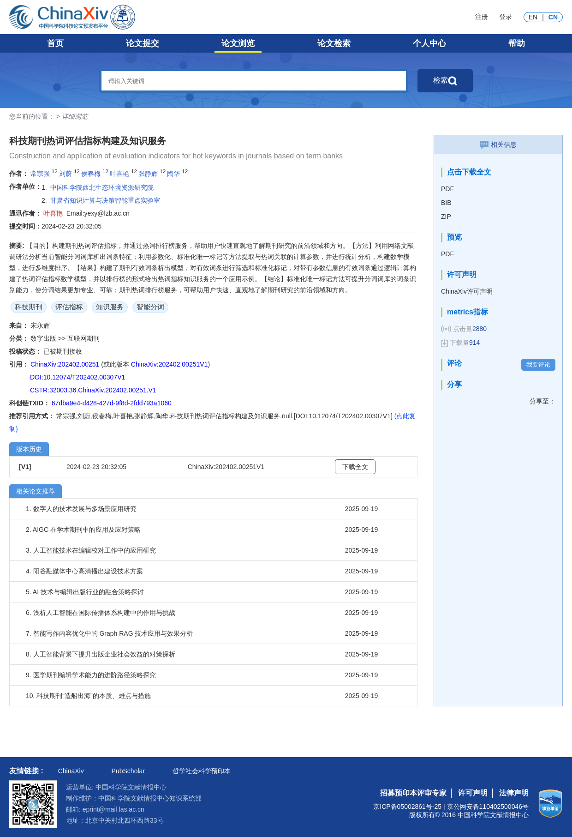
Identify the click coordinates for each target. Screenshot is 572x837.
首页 (55, 43)
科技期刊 (28, 307)
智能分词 (150, 307)
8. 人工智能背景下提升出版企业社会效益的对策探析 (100, 654)
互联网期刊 (83, 338)
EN (533, 17)
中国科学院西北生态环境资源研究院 (102, 187)
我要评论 (538, 364)
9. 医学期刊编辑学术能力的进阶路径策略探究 (91, 675)
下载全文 (355, 466)
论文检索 (334, 43)
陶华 (173, 173)
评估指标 (69, 307)
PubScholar (128, 771)
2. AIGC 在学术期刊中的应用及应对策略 (83, 529)
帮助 (516, 43)
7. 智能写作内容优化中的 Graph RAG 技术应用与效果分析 (109, 633)
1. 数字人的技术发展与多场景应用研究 (81, 508)
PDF (447, 189)
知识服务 (110, 307)
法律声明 (514, 793)
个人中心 (429, 43)
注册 (481, 16)
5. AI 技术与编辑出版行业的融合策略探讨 (85, 592)
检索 (445, 81)
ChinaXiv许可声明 (467, 291)
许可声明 (473, 793)
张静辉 (148, 173)
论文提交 (142, 43)
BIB (446, 202)
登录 (505, 16)
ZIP (446, 216)
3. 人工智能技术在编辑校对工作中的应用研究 (91, 550)
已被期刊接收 (62, 351)
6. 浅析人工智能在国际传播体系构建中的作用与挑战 (100, 612)
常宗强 (40, 173)
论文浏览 (238, 43)
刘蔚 (65, 173)
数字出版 (44, 338)
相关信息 (498, 144)
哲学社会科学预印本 (202, 771)
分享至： (542, 401)
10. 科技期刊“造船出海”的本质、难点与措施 (88, 695)
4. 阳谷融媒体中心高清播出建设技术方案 (84, 571)
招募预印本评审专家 (413, 793)
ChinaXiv (71, 771)
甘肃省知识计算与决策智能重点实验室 (105, 200)
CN (553, 17)
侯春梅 (91, 173)
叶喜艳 (119, 173)
